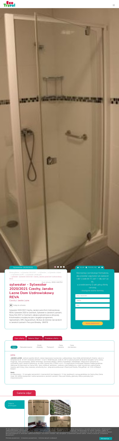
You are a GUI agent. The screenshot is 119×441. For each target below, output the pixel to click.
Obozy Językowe (42, 340)
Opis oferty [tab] (19, 164)
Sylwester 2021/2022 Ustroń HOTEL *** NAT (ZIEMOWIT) (58, 286)
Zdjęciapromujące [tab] (12, 230)
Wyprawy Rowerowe (92, 340)
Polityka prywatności (13, 438)
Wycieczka (89, 342)
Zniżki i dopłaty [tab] (39, 172)
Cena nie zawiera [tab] (72, 172)
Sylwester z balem (55, 98)
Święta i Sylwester (43, 351)
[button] (55, 92)
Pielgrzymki (16, 342)
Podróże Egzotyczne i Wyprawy (22, 345)
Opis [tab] (14, 173)
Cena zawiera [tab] (61, 172)
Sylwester (43, 98)
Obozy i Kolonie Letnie (19, 337)
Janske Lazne (23, 126)
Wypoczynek (90, 345)
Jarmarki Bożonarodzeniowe (46, 334)
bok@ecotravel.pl (107, 413)
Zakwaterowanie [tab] (26, 173)
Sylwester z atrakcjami (34, 100)
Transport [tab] (50, 173)
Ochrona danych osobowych (47, 438)
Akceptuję (105, 438)
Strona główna (14, 98)
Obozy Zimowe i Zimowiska (21, 340)
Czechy (12, 126)
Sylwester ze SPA (18, 100)
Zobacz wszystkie (97, 313)
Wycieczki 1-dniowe (67, 348)
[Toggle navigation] (114, 5)
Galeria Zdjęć (35, 164)
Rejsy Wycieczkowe (43, 342)
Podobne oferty (53, 164)
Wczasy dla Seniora (67, 334)
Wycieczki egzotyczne (68, 351)
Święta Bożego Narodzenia (45, 348)
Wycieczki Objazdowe (93, 334)
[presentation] (106, 263)
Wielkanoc (64, 345)
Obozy (14, 334)
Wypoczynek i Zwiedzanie (94, 337)
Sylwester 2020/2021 (29, 98)
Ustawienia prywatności (29, 438)
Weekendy (64, 342)
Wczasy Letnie (66, 337)
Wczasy (15, 351)
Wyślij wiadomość (92, 149)
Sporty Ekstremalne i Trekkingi (22, 348)
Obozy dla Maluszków (44, 337)
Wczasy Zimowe (66, 340)
